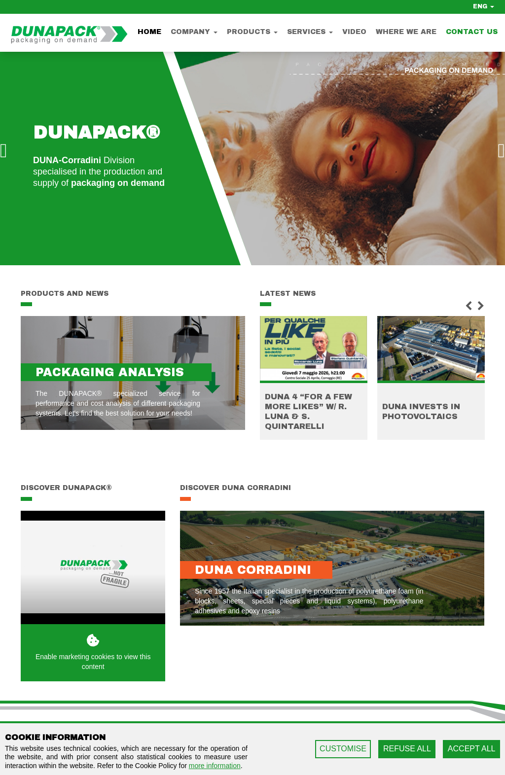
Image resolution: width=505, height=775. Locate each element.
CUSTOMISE (343, 748)
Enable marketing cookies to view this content (93, 652)
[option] (252, 156)
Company (194, 31)
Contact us (472, 31)
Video (354, 31)
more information (215, 766)
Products (252, 31)
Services (310, 31)
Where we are (406, 31)
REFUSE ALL (407, 748)
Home (149, 31)
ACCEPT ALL (472, 748)
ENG (483, 6)
